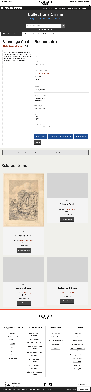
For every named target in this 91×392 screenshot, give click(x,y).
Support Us (13, 351)
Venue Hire (13, 358)
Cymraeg (87, 1)
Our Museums (6, 1)
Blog (12, 347)
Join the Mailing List (55, 341)
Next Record (48, 34)
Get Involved (55, 337)
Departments (47, 8)
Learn (13, 343)
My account (79, 1)
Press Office (77, 341)
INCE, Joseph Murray (12, 46)
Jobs (77, 337)
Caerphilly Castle (23, 235)
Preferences (71, 389)
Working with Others (77, 355)
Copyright (77, 369)
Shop (12, 355)
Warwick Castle (23, 288)
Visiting (12, 333)
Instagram (55, 348)
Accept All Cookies (83, 389)
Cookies (77, 365)
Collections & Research (11, 8)
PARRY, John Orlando (26, 240)
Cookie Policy (46, 389)
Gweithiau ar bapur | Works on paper (60, 136)
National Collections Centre (77, 8)
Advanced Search (45, 29)
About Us (77, 333)
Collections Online (60, 8)
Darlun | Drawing (41, 136)
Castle (38, 142)
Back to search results (11, 34)
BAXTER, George (69, 209)
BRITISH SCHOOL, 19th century (69, 293)
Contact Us (56, 333)
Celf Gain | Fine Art (80, 136)
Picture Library (77, 344)
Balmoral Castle (67, 204)
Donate (71, 1)
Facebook (55, 344)
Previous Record (32, 34)
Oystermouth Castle (67, 288)
